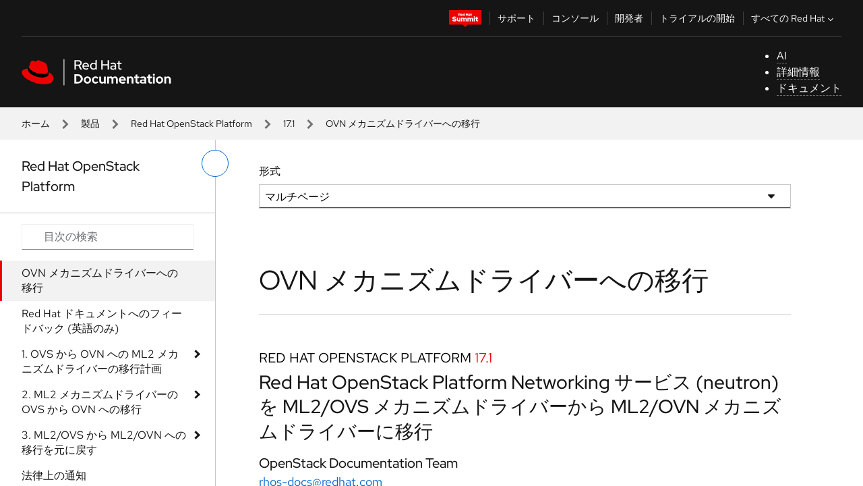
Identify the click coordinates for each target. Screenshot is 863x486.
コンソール (575, 18)
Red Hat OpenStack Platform (191, 123)
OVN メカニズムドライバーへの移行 (100, 280)
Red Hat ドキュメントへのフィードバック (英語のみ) (102, 320)
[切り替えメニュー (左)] (215, 163)
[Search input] (108, 237)
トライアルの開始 (697, 18)
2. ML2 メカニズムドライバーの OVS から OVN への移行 (100, 401)
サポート (516, 18)
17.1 (289, 123)
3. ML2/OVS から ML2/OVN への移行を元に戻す (104, 442)
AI (782, 56)
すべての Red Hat (794, 18)
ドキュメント (809, 88)
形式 (269, 171)
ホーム (36, 123)
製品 (90, 123)
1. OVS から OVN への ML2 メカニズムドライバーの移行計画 (100, 361)
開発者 (629, 18)
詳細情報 (798, 72)
